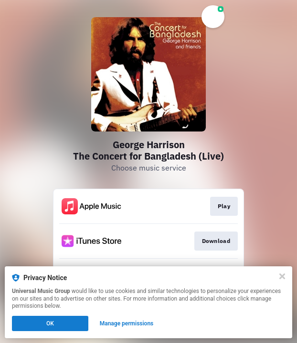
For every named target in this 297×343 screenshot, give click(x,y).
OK (50, 323)
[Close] (282, 276)
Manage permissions (127, 323)
